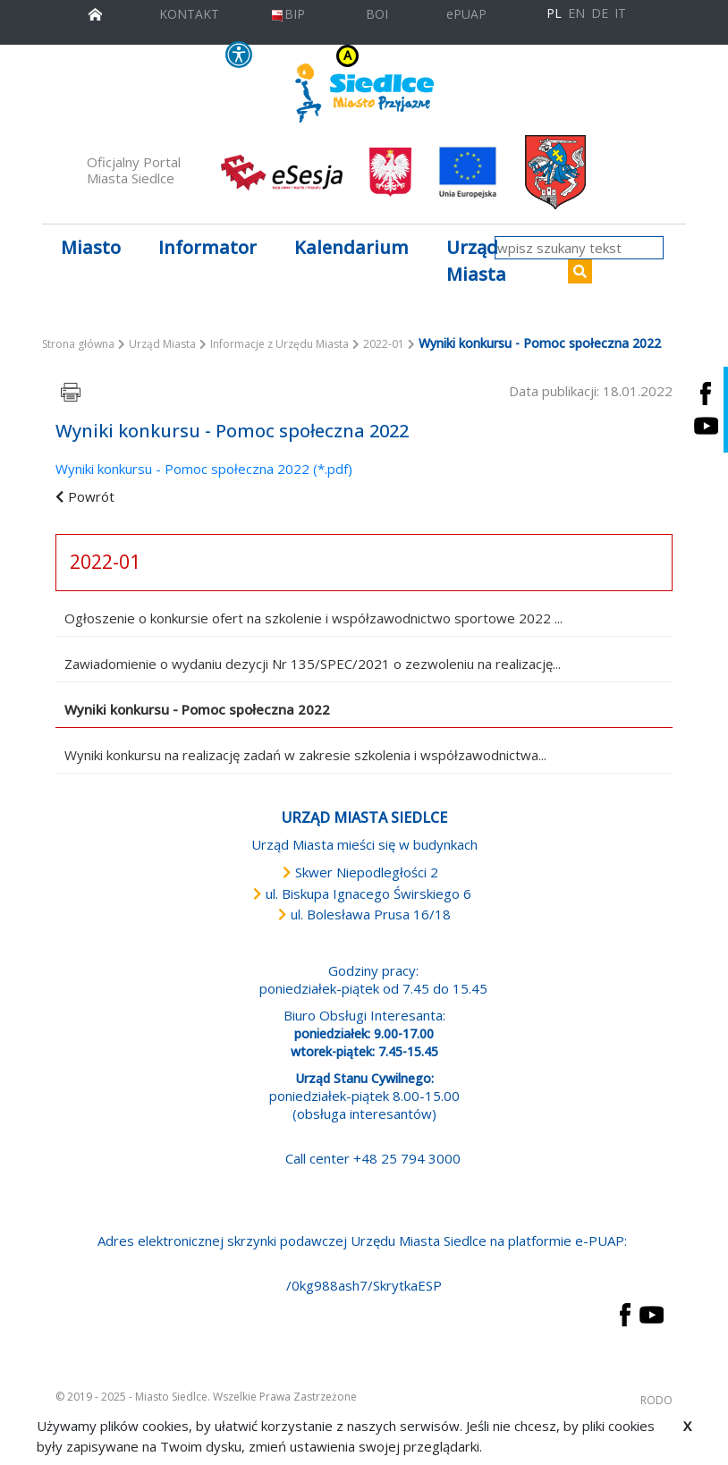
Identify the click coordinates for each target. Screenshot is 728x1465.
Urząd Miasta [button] (476, 260)
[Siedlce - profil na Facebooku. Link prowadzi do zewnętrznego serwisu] (705, 393)
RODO (656, 1400)
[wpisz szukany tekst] (579, 247)
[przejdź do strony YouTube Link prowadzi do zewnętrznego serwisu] (651, 1313)
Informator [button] (207, 247)
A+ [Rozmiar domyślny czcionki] (453, 56)
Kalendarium (351, 247)
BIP (287, 13)
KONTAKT (189, 13)
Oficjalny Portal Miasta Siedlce (134, 170)
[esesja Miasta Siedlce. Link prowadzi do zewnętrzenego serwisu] (282, 171)
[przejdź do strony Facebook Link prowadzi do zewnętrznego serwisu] (625, 1313)
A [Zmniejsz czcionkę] (439, 56)
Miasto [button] (91, 247)
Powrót (91, 496)
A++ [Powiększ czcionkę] (476, 56)
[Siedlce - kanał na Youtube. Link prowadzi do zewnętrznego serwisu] (705, 426)
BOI (377, 13)
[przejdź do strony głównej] (95, 12)
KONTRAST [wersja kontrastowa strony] (312, 56)
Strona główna (78, 343)
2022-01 (383, 343)
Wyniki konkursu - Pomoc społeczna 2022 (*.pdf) (203, 469)
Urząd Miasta (162, 343)
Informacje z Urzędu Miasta (279, 343)
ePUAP (466, 13)
